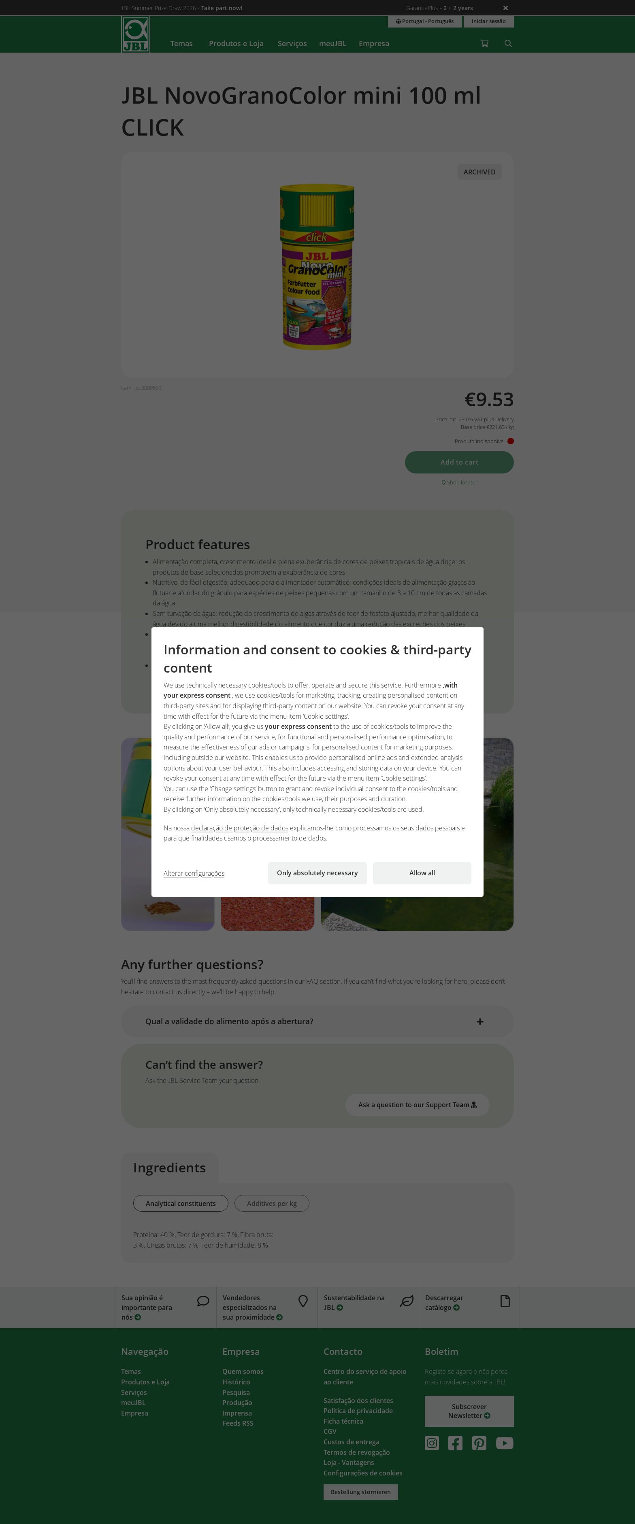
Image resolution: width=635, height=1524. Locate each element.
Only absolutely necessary (317, 872)
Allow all (422, 872)
